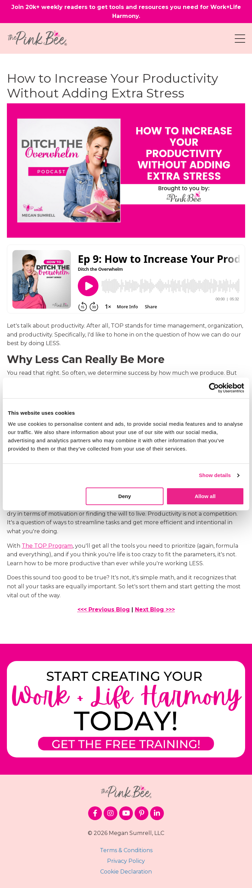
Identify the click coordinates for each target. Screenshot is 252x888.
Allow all (205, 496)
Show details (215, 475)
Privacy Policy (126, 861)
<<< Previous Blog (103, 609)
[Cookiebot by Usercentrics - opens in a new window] (214, 388)
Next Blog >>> (155, 609)
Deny (124, 496)
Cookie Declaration (126, 871)
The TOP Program (47, 546)
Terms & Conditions (126, 850)
